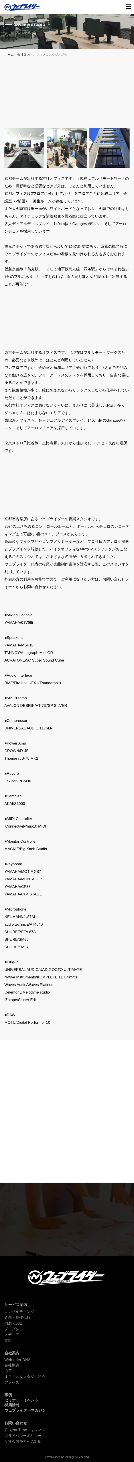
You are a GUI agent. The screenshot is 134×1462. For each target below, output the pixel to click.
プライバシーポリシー (23, 1436)
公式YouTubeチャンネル (25, 1430)
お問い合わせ (15, 1423)
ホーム (9, 54)
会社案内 (23, 54)
